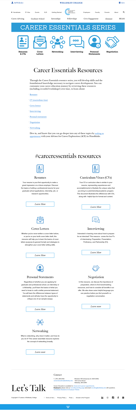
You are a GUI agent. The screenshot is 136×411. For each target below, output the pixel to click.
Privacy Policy (61, 399)
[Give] (122, 3)
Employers (86, 12)
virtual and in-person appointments (83, 387)
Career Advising (17, 18)
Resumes (34, 94)
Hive (28, 12)
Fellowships (72, 18)
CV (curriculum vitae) (40, 100)
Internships (55, 18)
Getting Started (57, 12)
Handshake (16, 12)
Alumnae (108, 19)
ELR (45, 12)
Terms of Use (50, 399)
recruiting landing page (77, 389)
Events (37, 12)
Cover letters (36, 105)
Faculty (97, 12)
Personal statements (39, 116)
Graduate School (37, 19)
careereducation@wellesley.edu (63, 382)
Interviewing (36, 111)
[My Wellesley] (17, 3)
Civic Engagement (91, 18)
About (116, 12)
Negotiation (35, 122)
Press (70, 399)
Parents (107, 12)
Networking (35, 127)
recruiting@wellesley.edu (98, 389)
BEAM (122, 18)
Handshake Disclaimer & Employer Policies (66, 391)
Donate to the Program (83, 399)
